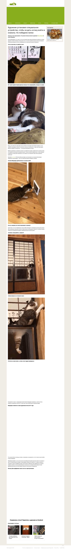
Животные (32, 23)
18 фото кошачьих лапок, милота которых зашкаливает (39, 537)
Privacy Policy (56, 547)
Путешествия (54, 23)
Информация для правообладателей (47, 547)
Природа (46, 23)
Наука (39, 23)
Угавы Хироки (40, 35)
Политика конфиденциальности (27, 547)
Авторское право (37, 547)
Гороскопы (17, 23)
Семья (24, 23)
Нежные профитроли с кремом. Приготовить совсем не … (53, 40)
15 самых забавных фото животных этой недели (13, 537)
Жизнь (9, 23)
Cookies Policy (62, 547)
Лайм (7, 547)
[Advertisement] (35, 14)
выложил (13, 157)
